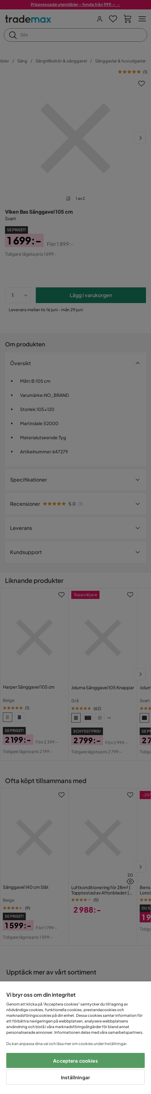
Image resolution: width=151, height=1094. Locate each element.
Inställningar (75, 1077)
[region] (75, 1037)
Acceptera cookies (75, 1061)
